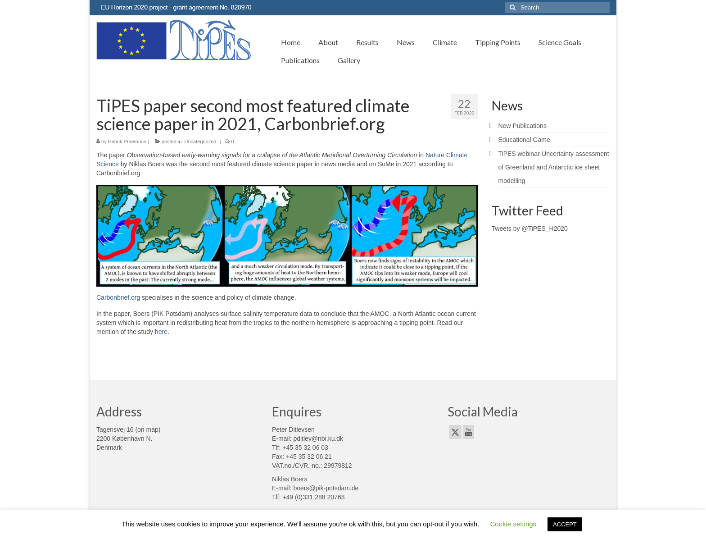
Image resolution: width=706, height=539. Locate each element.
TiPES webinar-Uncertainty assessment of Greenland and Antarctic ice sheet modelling (553, 167)
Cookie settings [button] (513, 524)
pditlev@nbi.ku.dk (318, 438)
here (161, 331)
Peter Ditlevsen (293, 429)
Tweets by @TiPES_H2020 (530, 228)
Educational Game (524, 139)
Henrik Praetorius (127, 141)
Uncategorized (201, 141)
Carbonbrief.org (118, 297)
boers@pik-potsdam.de (325, 488)
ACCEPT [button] (565, 524)
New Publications (522, 125)
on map (147, 429)
